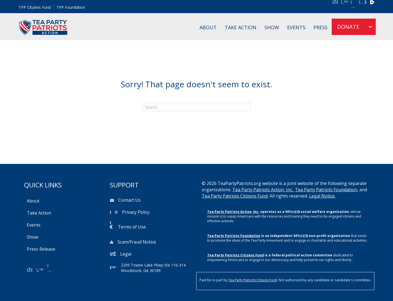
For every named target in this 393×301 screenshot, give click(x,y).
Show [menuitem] (271, 27)
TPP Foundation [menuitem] (70, 7)
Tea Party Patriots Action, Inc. (262, 190)
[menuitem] (370, 27)
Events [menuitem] (296, 27)
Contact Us (129, 200)
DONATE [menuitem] (348, 26)
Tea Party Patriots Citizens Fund (235, 196)
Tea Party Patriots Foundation (326, 190)
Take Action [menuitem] (240, 27)
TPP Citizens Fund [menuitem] (35, 7)
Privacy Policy (135, 212)
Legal (125, 254)
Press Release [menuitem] (41, 249)
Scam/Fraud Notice (136, 242)
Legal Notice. (322, 196)
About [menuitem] (208, 27)
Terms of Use (132, 227)
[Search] (196, 107)
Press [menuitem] (320, 27)
